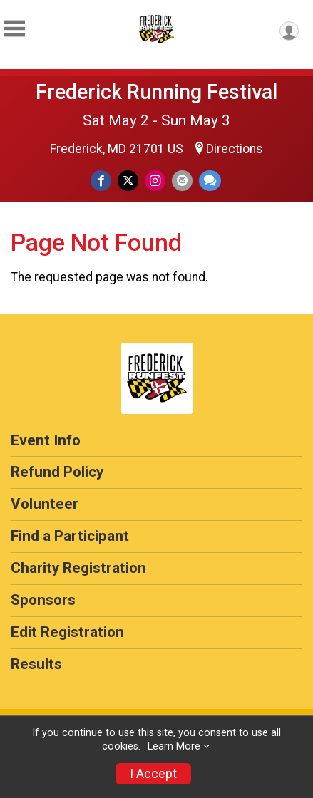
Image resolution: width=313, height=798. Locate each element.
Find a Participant (70, 535)
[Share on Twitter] (128, 180)
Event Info (46, 440)
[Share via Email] (182, 180)
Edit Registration (67, 632)
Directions (234, 149)
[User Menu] (289, 31)
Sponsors (43, 599)
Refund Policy (57, 471)
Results (36, 664)
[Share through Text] (210, 180)
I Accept (153, 774)
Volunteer (44, 503)
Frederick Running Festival (156, 92)
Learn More (174, 746)
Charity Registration (78, 567)
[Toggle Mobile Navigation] (14, 28)
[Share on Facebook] (101, 180)
